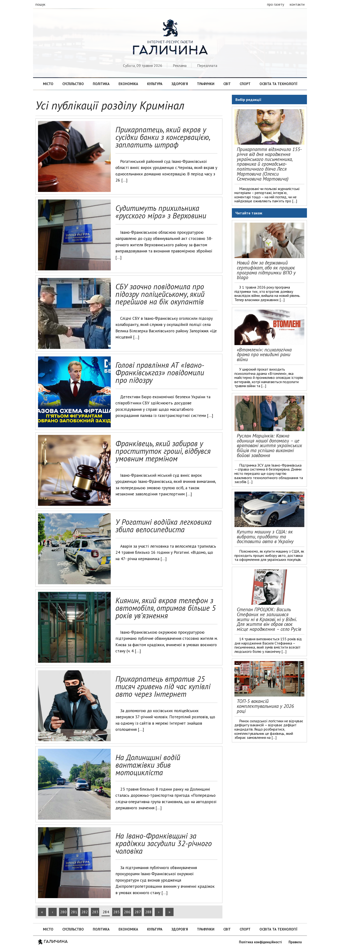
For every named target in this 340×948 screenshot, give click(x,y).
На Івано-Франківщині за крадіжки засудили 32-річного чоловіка (163, 843)
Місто (48, 84)
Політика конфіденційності (260, 942)
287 (138, 911)
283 (95, 911)
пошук (40, 4)
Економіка (128, 84)
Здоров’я (179, 84)
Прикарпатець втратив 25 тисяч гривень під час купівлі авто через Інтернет (162, 686)
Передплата (207, 65)
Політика (101, 84)
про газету (275, 4)
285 (116, 911)
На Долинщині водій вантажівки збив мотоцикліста (147, 764)
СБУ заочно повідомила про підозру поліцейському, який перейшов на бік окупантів (159, 294)
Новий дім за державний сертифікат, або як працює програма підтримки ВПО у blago (266, 270)
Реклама (180, 65)
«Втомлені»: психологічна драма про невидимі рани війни (264, 354)
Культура (154, 84)
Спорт (245, 84)
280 (63, 911)
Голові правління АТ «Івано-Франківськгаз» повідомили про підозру (159, 372)
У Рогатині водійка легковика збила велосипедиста (163, 525)
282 (84, 911)
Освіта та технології (278, 84)
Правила (295, 942)
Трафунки (205, 84)
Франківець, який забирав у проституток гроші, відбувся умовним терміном (163, 450)
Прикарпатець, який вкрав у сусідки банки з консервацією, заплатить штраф (162, 137)
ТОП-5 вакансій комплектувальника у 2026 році (265, 706)
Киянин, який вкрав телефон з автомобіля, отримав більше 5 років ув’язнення (165, 607)
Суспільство (73, 84)
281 (74, 911)
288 (148, 911)
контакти (297, 4)
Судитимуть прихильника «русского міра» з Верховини (160, 212)
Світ (227, 84)
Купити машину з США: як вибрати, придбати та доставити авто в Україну (265, 536)
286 (127, 911)
